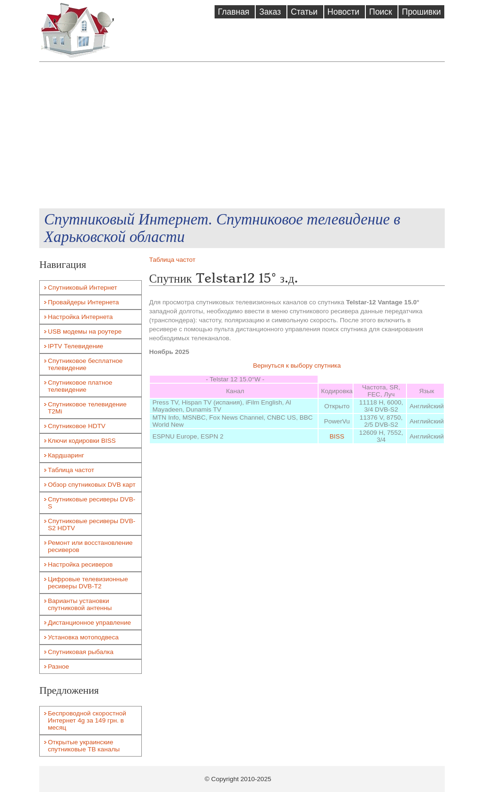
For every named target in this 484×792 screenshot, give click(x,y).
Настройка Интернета (80, 316)
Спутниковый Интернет (82, 287)
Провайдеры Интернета (83, 302)
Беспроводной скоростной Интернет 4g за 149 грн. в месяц (87, 720)
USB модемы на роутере (84, 331)
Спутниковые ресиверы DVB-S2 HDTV (91, 524)
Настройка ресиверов (80, 564)
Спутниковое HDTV (76, 426)
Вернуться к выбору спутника (297, 365)
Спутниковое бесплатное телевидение (85, 364)
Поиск (381, 12)
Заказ (271, 12)
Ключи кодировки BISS (82, 440)
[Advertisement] (242, 135)
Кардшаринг (66, 455)
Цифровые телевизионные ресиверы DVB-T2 (88, 583)
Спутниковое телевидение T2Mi (87, 408)
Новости (345, 12)
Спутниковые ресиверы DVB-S (91, 503)
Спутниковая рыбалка (80, 651)
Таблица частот (172, 259)
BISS (336, 436)
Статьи (305, 12)
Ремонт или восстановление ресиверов (90, 546)
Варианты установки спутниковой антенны (80, 604)
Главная (234, 12)
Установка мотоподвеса (83, 637)
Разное (58, 666)
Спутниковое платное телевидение (80, 386)
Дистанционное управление (89, 622)
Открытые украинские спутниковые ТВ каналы (84, 746)
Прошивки (421, 12)
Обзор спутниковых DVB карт (92, 484)
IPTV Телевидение (75, 346)
